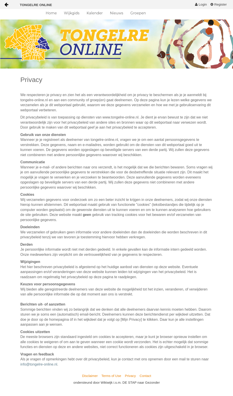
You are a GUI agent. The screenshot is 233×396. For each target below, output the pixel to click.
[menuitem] (201, 4)
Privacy (130, 376)
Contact (145, 376)
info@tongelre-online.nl (38, 364)
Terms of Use (111, 376)
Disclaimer (90, 376)
